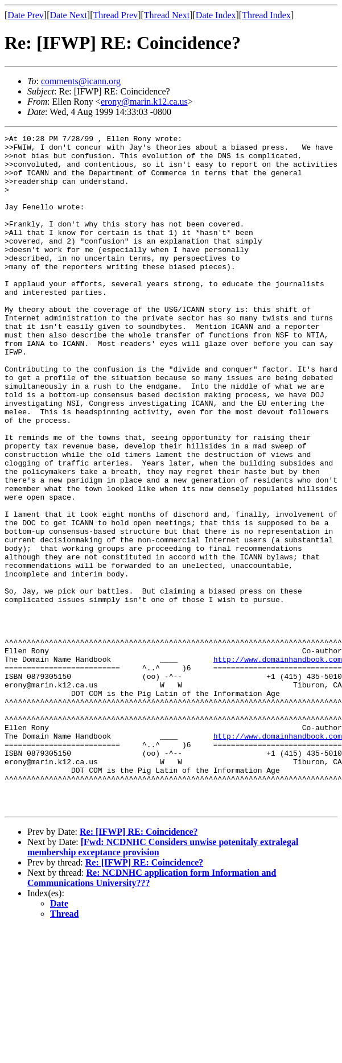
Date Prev (25, 15)
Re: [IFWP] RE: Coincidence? (139, 966)
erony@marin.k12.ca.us (144, 101)
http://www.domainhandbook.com (277, 765)
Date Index (216, 15)
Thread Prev (115, 15)
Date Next (68, 15)
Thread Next (166, 15)
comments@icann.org (81, 81)
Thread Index (266, 15)
